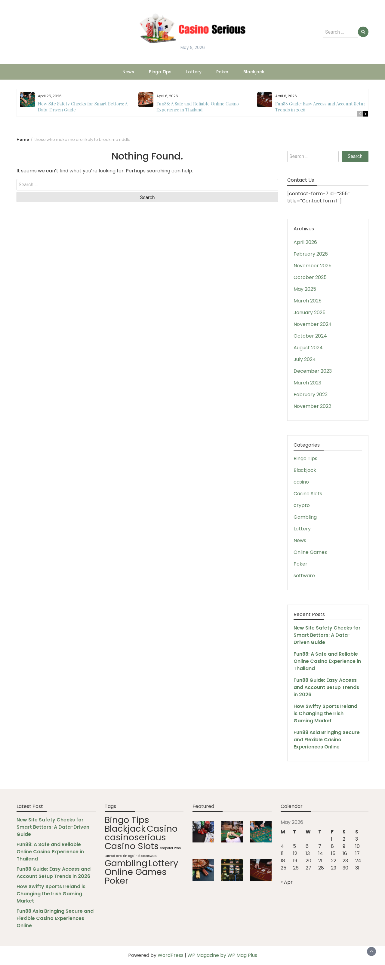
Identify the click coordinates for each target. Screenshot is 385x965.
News (128, 72)
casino (301, 481)
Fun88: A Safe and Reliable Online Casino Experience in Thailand (197, 107)
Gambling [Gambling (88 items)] (126, 863)
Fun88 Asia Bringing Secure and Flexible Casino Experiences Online (327, 739)
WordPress (170, 955)
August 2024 (308, 347)
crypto (302, 505)
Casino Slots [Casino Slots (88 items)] (132, 846)
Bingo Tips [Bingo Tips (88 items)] (127, 820)
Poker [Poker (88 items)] (116, 880)
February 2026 (311, 253)
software (304, 575)
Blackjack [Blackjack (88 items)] (125, 828)
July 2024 (305, 359)
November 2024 (313, 324)
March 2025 (308, 300)
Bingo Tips (160, 72)
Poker (222, 72)
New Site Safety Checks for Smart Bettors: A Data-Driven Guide (327, 635)
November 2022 (312, 406)
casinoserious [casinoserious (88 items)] (135, 837)
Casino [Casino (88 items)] (162, 828)
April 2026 (305, 242)
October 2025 (310, 277)
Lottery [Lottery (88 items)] (163, 863)
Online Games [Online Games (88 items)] (136, 872)
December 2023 (313, 371)
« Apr (287, 882)
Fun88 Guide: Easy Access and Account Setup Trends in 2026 (326, 687)
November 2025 (312, 265)
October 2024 (310, 335)
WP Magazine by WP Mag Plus (222, 955)
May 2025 (305, 289)
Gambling (305, 517)
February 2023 (311, 394)
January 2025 (309, 312)
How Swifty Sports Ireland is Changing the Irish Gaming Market (325, 713)
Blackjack (253, 72)
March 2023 (307, 382)
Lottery (194, 72)
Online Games (310, 552)
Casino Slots (308, 493)
